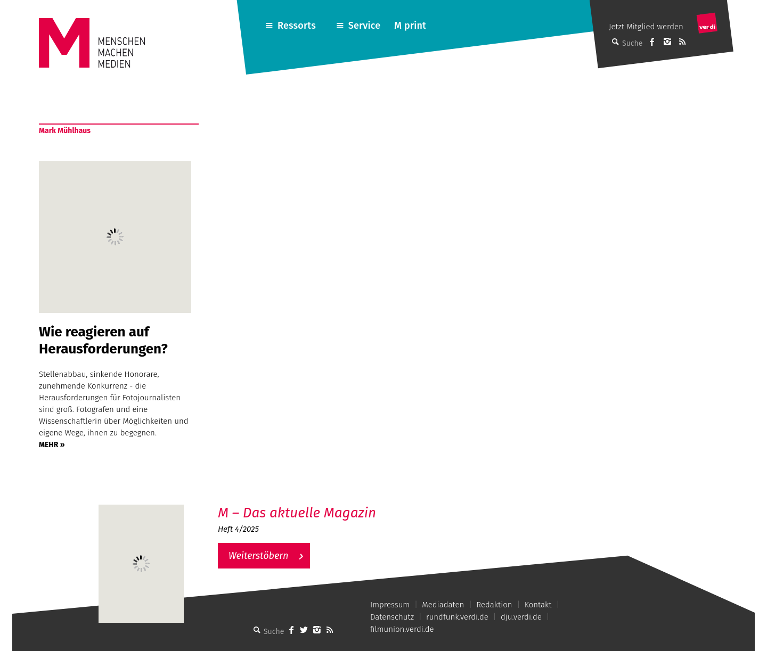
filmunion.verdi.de (402, 629)
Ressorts (297, 25)
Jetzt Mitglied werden (646, 26)
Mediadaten (443, 604)
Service (364, 25)
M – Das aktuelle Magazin (297, 513)
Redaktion (494, 604)
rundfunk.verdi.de (457, 617)
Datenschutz (392, 617)
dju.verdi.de (521, 617)
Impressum (390, 604)
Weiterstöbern (259, 556)
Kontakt (538, 604)
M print (410, 25)
